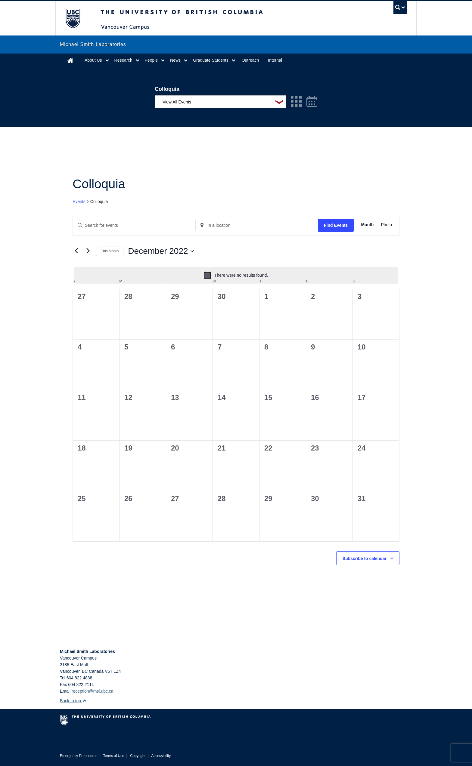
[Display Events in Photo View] (386, 224)
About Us (93, 60)
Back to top (73, 700)
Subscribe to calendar (365, 558)
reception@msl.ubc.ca (92, 691)
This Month (110, 251)
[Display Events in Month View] (367, 224)
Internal (275, 60)
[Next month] (88, 250)
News (175, 60)
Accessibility (161, 756)
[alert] (236, 275)
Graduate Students (210, 60)
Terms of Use (113, 756)
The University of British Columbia (72, 18)
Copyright (137, 756)
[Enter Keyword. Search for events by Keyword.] (134, 225)
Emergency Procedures (78, 756)
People (151, 60)
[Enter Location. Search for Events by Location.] (257, 225)
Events (79, 201)
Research (123, 60)
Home (70, 60)
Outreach (250, 60)
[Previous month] (76, 250)
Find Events (336, 225)
